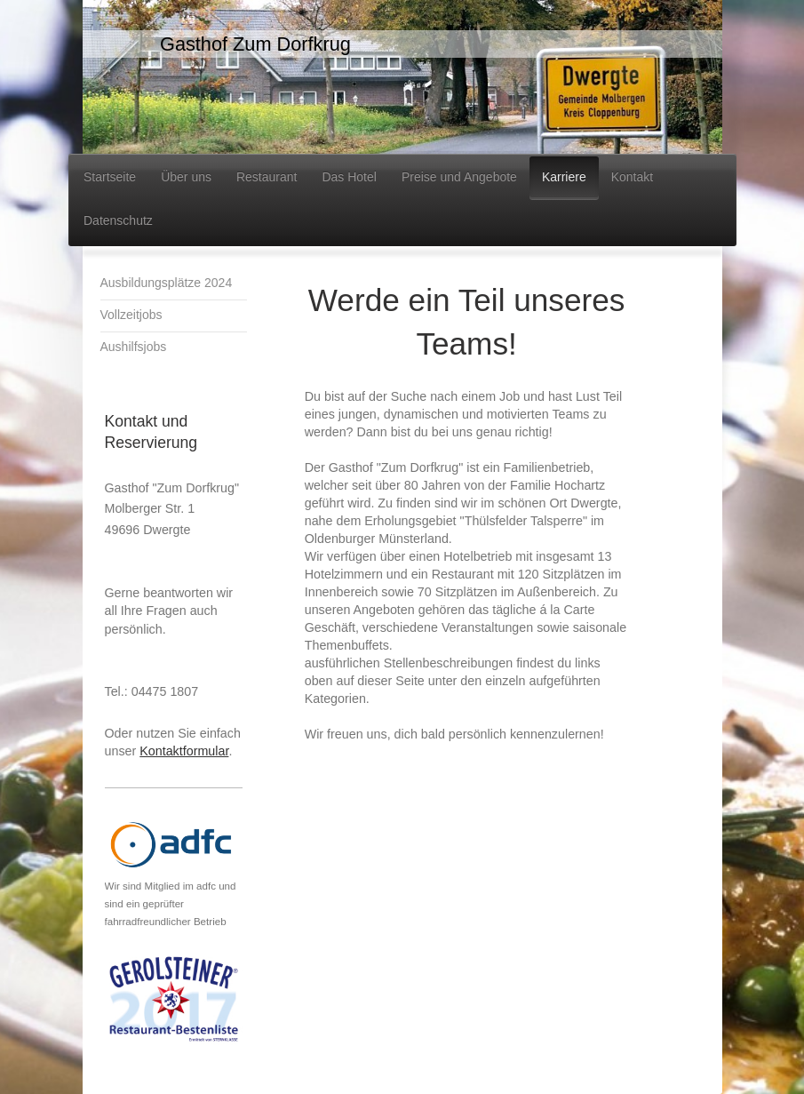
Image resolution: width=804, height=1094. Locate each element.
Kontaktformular (183, 751)
